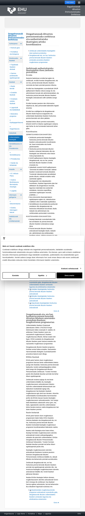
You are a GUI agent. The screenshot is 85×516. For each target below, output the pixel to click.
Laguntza (48, 514)
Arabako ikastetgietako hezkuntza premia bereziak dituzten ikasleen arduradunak (41, 291)
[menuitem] (15, 49)
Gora (56, 311)
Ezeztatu (15, 275)
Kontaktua (31, 514)
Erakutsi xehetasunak (69, 268)
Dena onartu (69, 275)
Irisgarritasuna (9, 514)
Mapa (40, 514)
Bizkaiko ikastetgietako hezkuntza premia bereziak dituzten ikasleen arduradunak (41, 298)
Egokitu (42, 275)
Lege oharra (21, 514)
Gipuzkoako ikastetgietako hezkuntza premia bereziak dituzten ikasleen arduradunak (43, 305)
